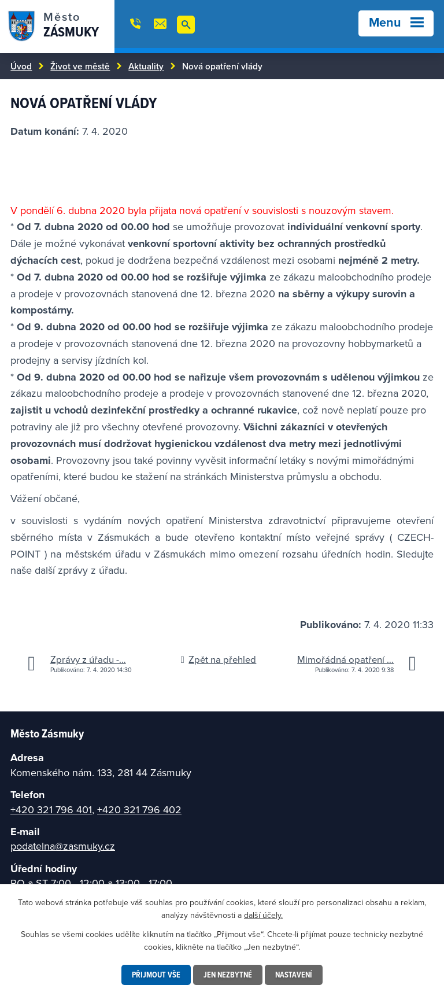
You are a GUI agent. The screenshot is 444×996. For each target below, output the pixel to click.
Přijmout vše (156, 974)
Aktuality (146, 66)
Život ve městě (80, 66)
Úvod (21, 66)
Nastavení (293, 974)
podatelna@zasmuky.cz (62, 846)
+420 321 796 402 (139, 809)
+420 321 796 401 (51, 809)
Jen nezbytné (228, 974)
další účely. (263, 915)
